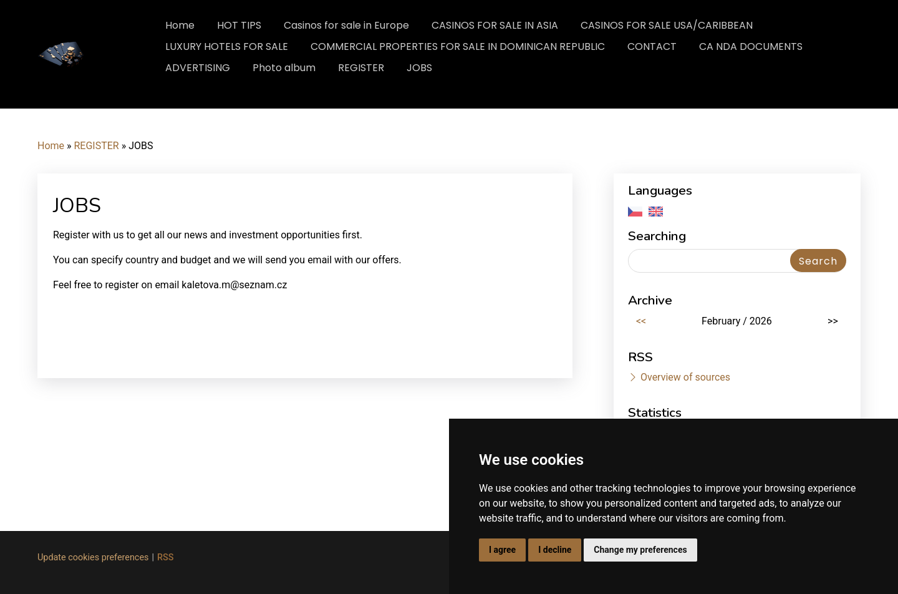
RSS (165, 557)
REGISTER (361, 68)
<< (641, 321)
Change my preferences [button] (640, 550)
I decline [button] (554, 550)
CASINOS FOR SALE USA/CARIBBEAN (667, 25)
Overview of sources (685, 377)
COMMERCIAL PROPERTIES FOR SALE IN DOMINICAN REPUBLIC (458, 46)
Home (180, 25)
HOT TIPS (239, 25)
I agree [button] (502, 550)
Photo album (284, 68)
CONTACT (652, 46)
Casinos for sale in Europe (346, 25)
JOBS (419, 68)
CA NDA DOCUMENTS (751, 46)
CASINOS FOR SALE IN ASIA (495, 25)
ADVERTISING (197, 68)
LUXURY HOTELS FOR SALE (226, 46)
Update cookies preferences (92, 557)
